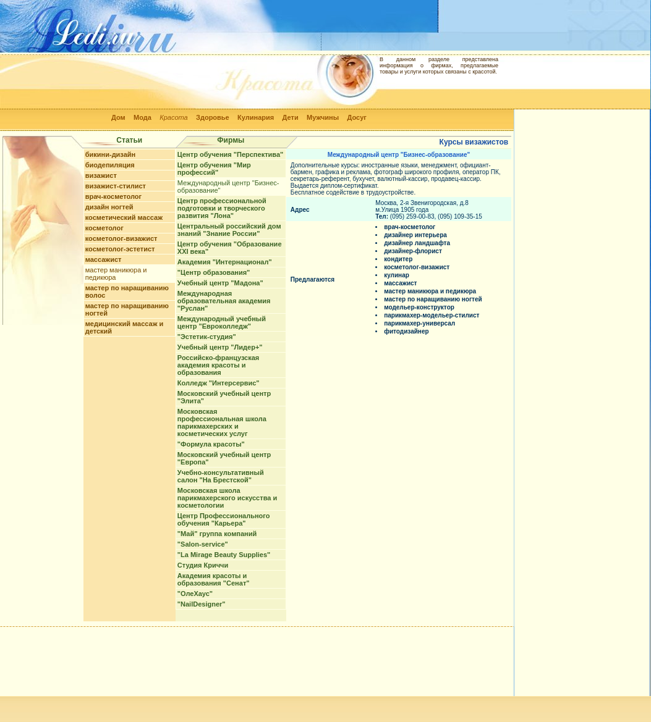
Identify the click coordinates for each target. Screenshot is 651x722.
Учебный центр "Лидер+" (220, 347)
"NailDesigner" (201, 604)
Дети (291, 117)
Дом (118, 117)
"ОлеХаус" (195, 593)
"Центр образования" (213, 272)
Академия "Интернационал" (224, 262)
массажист (103, 259)
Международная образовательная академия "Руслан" (224, 301)
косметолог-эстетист (120, 249)
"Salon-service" (202, 544)
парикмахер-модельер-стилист (431, 315)
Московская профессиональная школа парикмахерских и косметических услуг (221, 422)
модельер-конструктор (419, 307)
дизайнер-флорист (413, 251)
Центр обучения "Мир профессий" (214, 168)
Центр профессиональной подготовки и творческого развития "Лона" (221, 208)
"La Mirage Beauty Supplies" (223, 554)
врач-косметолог (113, 196)
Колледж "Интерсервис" (218, 383)
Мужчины (323, 117)
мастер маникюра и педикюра (430, 291)
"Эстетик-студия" (206, 336)
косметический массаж (124, 217)
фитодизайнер (406, 331)
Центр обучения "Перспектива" (230, 154)
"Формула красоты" (211, 444)
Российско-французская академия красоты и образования (218, 365)
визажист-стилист (115, 186)
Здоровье (212, 117)
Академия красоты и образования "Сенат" (213, 579)
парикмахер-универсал (419, 323)
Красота (174, 117)
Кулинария (255, 117)
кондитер (398, 259)
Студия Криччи (202, 565)
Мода (142, 117)
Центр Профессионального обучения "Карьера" (223, 519)
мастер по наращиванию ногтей (433, 299)
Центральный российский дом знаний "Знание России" (229, 229)
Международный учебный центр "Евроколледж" (221, 322)
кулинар (396, 275)
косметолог (104, 228)
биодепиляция (110, 165)
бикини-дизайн (110, 154)
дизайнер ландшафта (417, 243)
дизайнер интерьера (415, 235)
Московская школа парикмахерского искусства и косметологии (227, 498)
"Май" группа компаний (217, 533)
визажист (101, 175)
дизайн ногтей (109, 207)
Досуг (356, 117)
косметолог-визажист (121, 238)
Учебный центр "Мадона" (220, 283)
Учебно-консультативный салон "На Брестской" (220, 476)
